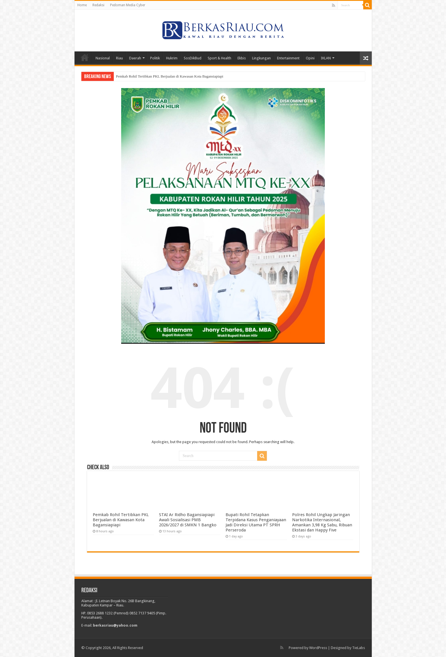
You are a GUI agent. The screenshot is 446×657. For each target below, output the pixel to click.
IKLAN (326, 58)
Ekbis (242, 58)
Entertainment (288, 58)
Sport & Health (219, 58)
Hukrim (171, 58)
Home (82, 5)
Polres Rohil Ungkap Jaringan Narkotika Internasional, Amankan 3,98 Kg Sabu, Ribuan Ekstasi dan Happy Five (322, 522)
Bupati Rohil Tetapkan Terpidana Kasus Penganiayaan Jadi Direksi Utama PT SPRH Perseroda (256, 522)
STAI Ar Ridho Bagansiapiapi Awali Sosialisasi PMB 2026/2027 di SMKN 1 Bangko (187, 519)
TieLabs (358, 648)
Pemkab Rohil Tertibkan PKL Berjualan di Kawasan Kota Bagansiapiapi (170, 76)
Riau (119, 58)
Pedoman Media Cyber (127, 5)
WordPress (318, 648)
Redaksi (98, 5)
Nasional (103, 58)
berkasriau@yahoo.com (115, 625)
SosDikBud (192, 58)
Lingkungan (261, 58)
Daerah (135, 58)
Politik (155, 58)
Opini (310, 58)
